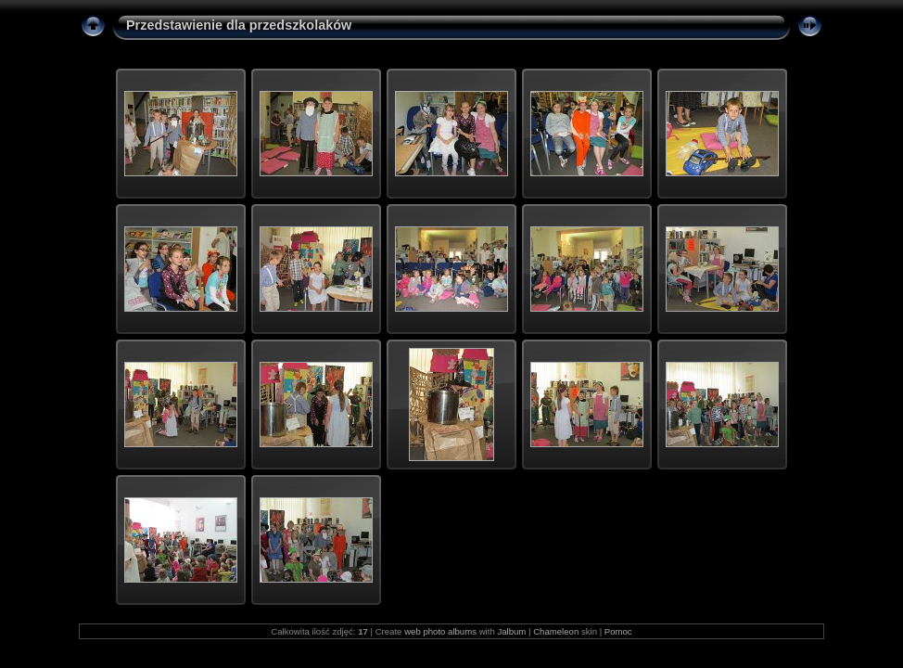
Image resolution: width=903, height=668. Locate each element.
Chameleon (556, 631)
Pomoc (618, 631)
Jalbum (511, 631)
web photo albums (440, 631)
